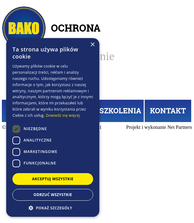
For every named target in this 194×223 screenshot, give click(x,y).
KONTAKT (168, 111)
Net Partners (179, 127)
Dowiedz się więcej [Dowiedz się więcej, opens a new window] (63, 115)
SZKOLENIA (120, 111)
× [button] (92, 44)
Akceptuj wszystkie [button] (52, 178)
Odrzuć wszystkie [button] (53, 194)
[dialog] (52, 127)
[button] (52, 208)
